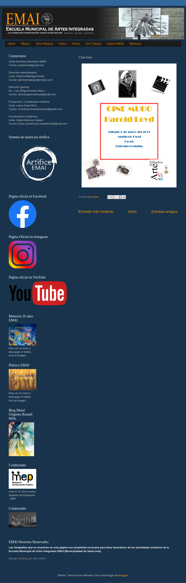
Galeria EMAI (115, 43)
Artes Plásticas (44, 43)
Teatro (62, 43)
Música (25, 43)
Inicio (12, 43)
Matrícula (135, 43)
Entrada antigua (164, 212)
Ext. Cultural (93, 43)
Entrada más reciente (95, 212)
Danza (76, 43)
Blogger (123, 575)
